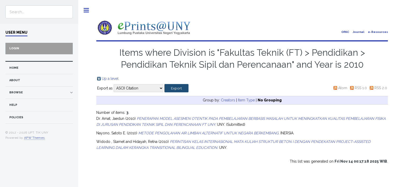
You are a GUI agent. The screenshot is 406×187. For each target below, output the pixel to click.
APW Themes (34, 138)
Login (14, 48)
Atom (342, 88)
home (13, 68)
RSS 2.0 (380, 88)
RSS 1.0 (361, 88)
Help (13, 105)
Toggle (86, 10)
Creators (228, 100)
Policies (16, 117)
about (14, 80)
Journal (358, 32)
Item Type (246, 100)
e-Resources (378, 32)
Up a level (110, 79)
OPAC (345, 32)
